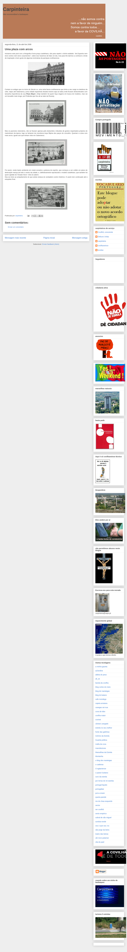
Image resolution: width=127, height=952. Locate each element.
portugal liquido (101, 785)
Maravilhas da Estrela (103, 752)
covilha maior (100, 715)
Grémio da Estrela (102, 736)
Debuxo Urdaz (103, 237)
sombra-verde (100, 822)
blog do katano (101, 695)
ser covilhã (99, 809)
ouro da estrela (101, 777)
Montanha (99, 756)
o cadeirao (99, 765)
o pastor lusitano (101, 773)
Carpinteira (16, 9)
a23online (99, 671)
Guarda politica (101, 740)
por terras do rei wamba (104, 781)
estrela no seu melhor (103, 728)
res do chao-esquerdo (103, 801)
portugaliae (99, 789)
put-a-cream (100, 793)
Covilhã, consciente (105, 232)
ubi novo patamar (102, 838)
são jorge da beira (102, 830)
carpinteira (102, 241)
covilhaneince (103, 246)
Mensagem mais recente (15, 238)
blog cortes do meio (103, 687)
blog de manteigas (102, 691)
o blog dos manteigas (103, 760)
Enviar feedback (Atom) (50, 244)
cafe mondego (100, 699)
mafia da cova (100, 744)
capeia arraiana (101, 703)
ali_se (97, 679)
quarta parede (100, 797)
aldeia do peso (101, 675)
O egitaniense (100, 769)
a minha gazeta (101, 667)
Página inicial (49, 238)
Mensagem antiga (79, 238)
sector (97, 805)
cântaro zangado (101, 724)
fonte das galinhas (102, 732)
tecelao (100, 250)
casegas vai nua (101, 707)
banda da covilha (102, 683)
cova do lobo (100, 712)
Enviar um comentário (16, 227)
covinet (98, 720)
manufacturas (100, 748)
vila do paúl (99, 842)
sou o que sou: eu (102, 826)
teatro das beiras (101, 834)
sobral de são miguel (103, 818)
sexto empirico (101, 814)
